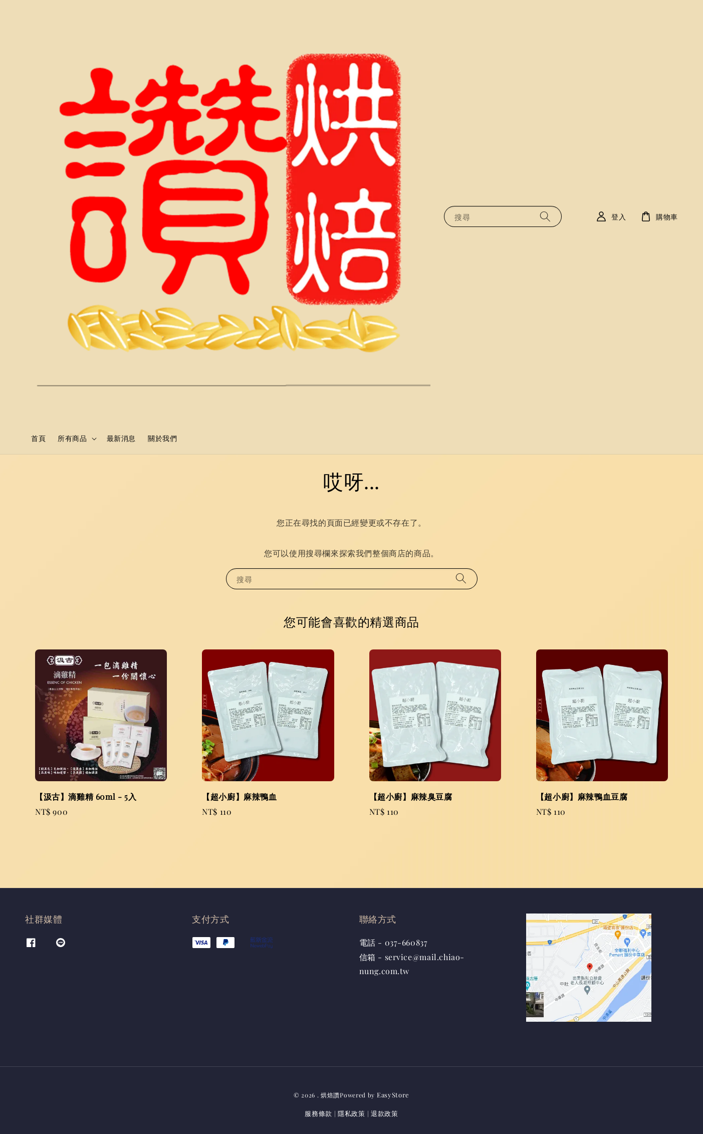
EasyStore (393, 1094)
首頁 (38, 438)
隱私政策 (351, 1113)
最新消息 (121, 438)
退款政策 (384, 1113)
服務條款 (318, 1113)
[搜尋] (545, 216)
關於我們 (162, 438)
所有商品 (72, 438)
